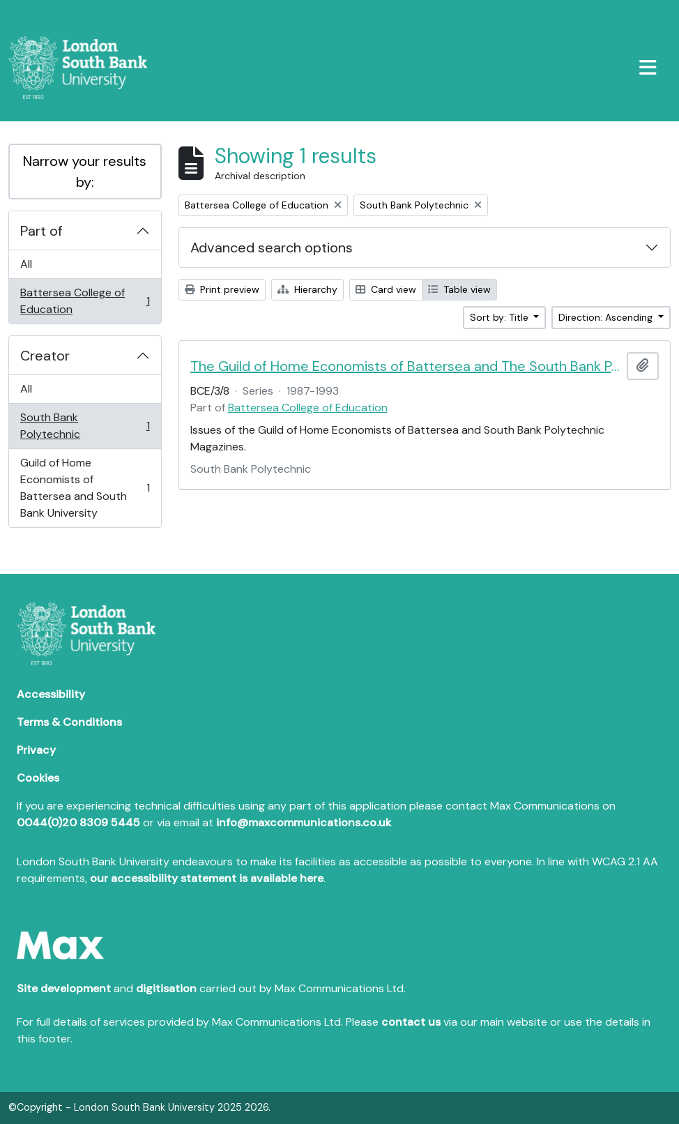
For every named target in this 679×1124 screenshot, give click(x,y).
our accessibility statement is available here (206, 878)
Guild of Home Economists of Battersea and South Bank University (85, 487)
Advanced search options (271, 247)
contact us (411, 1022)
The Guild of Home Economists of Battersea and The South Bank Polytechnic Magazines (406, 366)
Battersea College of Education (85, 301)
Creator (45, 356)
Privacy (36, 750)
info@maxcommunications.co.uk (303, 822)
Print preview (222, 289)
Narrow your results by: (84, 171)
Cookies (38, 777)
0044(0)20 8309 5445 (78, 822)
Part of (41, 231)
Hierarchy (307, 289)
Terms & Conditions (69, 722)
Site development (64, 988)
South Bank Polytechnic (85, 425)
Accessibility (51, 694)
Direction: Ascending (606, 317)
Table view (459, 289)
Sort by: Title (500, 317)
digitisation (166, 988)
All (26, 264)
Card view (386, 289)
